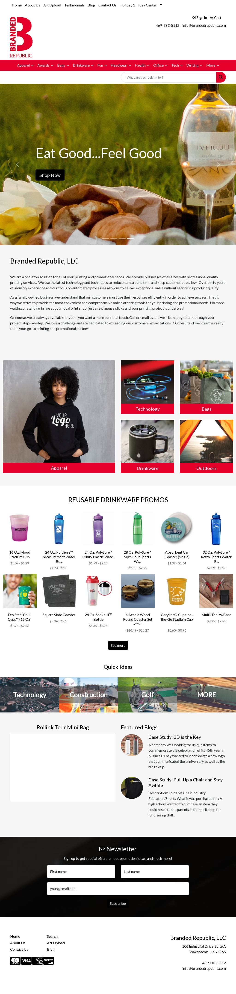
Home (17, 5)
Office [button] (158, 65)
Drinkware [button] (81, 65)
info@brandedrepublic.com (204, 25)
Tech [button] (175, 65)
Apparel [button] (23, 65)
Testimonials (74, 5)
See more (118, 645)
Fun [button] (100, 65)
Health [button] (140, 65)
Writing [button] (192, 65)
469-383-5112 (167, 25)
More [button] (210, 65)
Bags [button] (61, 65)
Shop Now (50, 175)
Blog (91, 5)
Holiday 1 (127, 5)
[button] (17, 164)
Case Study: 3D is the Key (174, 737)
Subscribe (118, 903)
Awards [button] (43, 65)
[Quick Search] (168, 77)
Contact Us (107, 5)
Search (52, 936)
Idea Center (147, 5)
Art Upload (52, 5)
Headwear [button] (119, 65)
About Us (32, 5)
